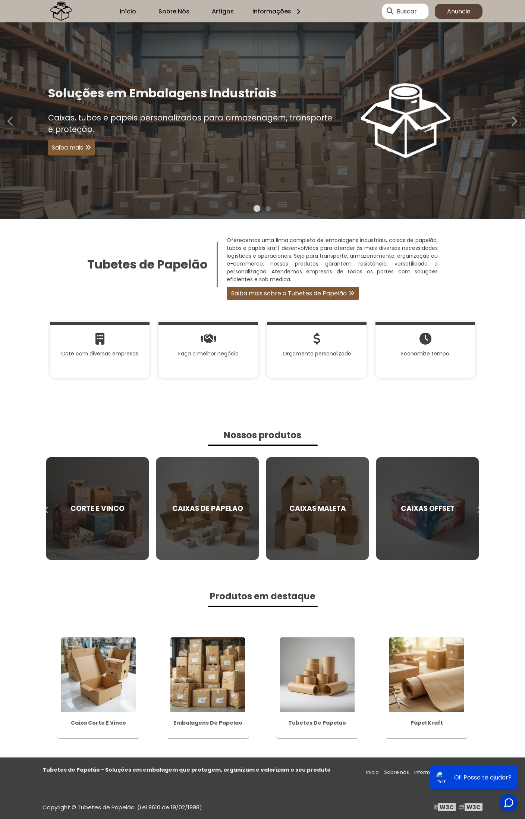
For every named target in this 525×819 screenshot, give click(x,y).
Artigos (223, 11)
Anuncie (459, 11)
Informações (277, 11)
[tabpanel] (262, 120)
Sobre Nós (173, 11)
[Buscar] (390, 11)
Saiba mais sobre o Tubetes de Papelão (289, 293)
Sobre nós (396, 772)
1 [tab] (257, 210)
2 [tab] (268, 210)
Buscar (407, 11)
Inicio (372, 772)
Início (128, 11)
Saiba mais (67, 147)
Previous (11, 120)
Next (514, 120)
